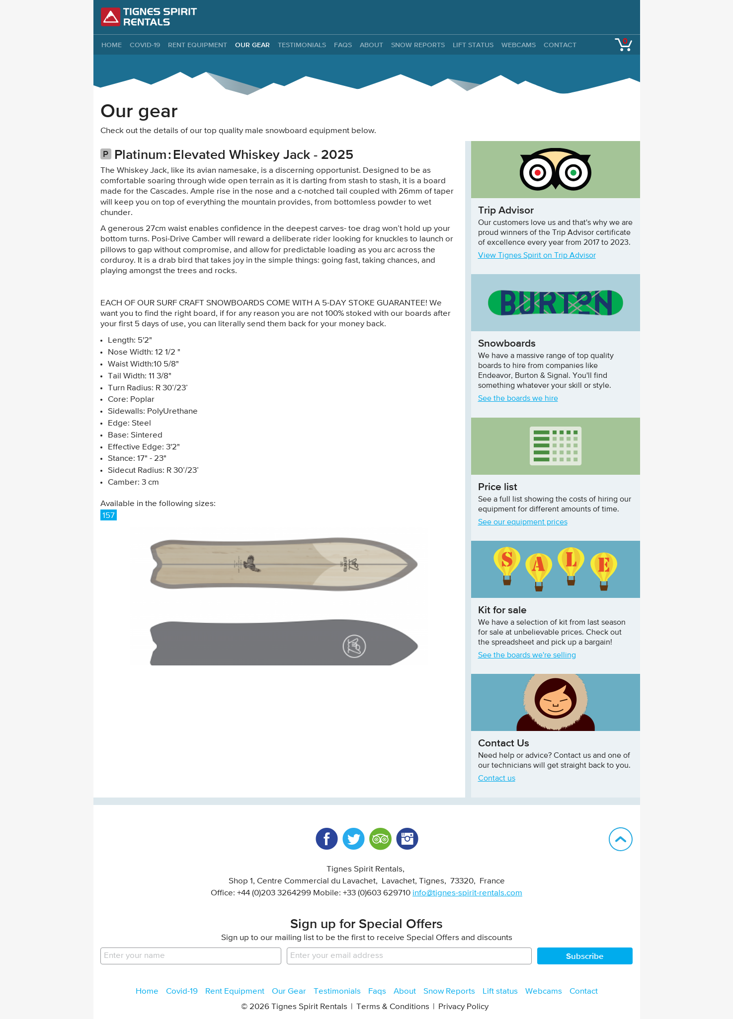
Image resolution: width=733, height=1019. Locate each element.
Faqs (343, 44)
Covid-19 (145, 44)
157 (108, 515)
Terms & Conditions (392, 1007)
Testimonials (302, 44)
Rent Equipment (197, 44)
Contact (560, 44)
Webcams (518, 44)
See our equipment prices (523, 522)
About (371, 44)
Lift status (473, 44)
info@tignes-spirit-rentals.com (467, 893)
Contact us (496, 779)
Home (147, 991)
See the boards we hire (518, 399)
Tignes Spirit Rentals (149, 17)
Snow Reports (418, 44)
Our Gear (252, 44)
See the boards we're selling (527, 655)
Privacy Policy (463, 1007)
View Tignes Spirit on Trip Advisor (537, 256)
